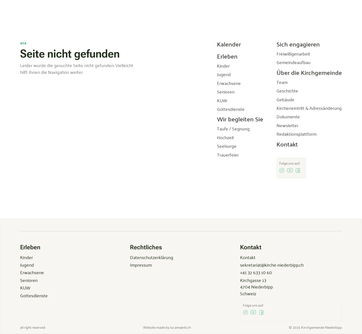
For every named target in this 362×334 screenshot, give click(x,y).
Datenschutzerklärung (151, 257)
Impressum (141, 265)
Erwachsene (32, 272)
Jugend (27, 265)
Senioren (29, 280)
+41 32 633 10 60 (256, 272)
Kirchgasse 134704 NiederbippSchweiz (256, 286)
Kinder (26, 257)
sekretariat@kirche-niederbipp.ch (272, 265)
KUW (25, 287)
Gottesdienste (34, 295)
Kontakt (247, 257)
